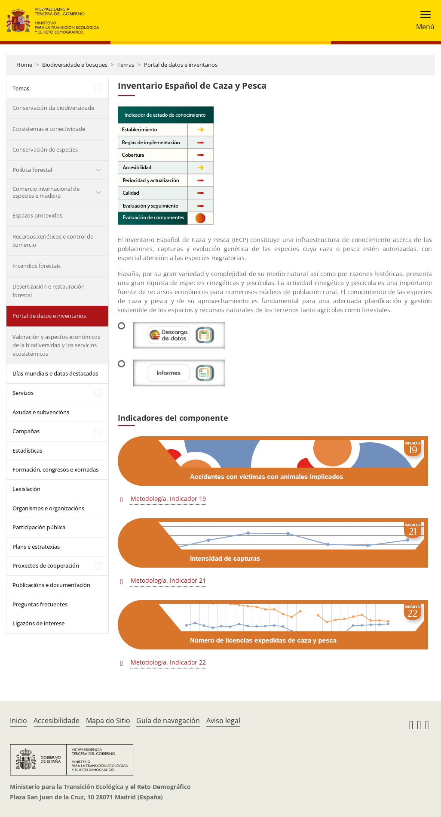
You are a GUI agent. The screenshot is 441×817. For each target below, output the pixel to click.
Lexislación (26, 489)
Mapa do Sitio (108, 720)
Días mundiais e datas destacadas (55, 373)
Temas (125, 64)
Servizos (23, 393)
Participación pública (38, 527)
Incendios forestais (36, 266)
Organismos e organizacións (48, 508)
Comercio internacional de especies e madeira (46, 192)
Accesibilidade (57, 720)
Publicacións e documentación (51, 585)
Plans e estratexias (36, 546)
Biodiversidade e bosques (74, 64)
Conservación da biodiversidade (53, 108)
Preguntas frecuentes (39, 604)
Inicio (18, 720)
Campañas (26, 431)
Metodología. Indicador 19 (168, 498)
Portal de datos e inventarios (180, 64)
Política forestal (32, 170)
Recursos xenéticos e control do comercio (53, 241)
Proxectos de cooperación (45, 565)
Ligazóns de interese (38, 623)
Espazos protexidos (37, 215)
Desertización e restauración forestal (48, 291)
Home (24, 64)
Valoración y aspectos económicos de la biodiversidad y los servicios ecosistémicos (56, 345)
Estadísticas (27, 450)
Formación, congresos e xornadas (55, 469)
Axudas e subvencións (40, 412)
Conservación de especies (45, 149)
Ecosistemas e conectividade (48, 129)
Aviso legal (223, 720)
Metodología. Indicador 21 (168, 580)
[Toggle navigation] (422, 20)
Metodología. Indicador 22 (168, 662)
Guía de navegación (168, 720)
